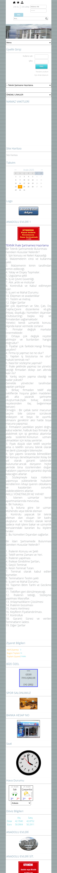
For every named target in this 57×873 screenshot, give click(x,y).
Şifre (31, 61)
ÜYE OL (16, 7)
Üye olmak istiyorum (41, 75)
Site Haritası (12, 155)
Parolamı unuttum (42, 72)
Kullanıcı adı (27, 56)
